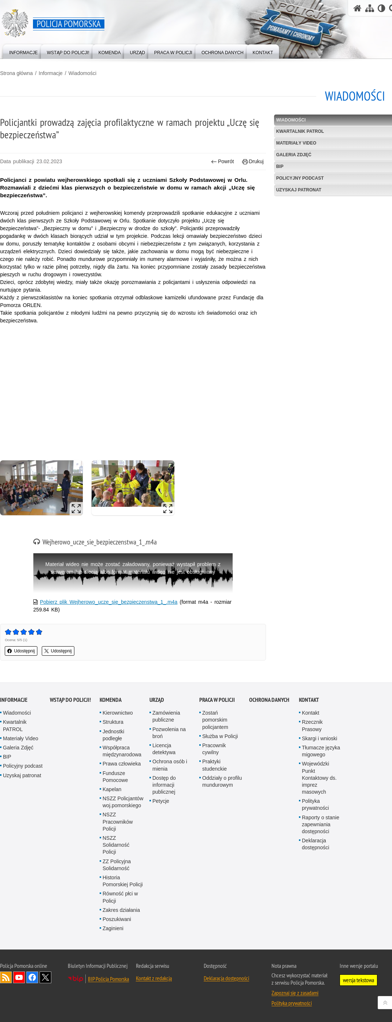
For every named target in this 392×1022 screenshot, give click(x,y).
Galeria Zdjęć (18, 747)
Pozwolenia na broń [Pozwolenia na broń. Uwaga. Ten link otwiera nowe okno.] (169, 732)
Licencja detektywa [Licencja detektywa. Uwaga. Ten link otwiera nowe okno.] (163, 748)
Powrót (222, 161)
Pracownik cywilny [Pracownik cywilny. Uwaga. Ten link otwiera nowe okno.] (214, 748)
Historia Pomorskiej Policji (123, 881)
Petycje (160, 801)
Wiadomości (82, 73)
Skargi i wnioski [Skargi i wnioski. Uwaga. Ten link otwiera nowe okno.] (319, 738)
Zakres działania (121, 910)
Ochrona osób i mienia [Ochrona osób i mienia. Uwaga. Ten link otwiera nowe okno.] (169, 765)
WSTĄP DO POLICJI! (70, 700)
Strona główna (16, 73)
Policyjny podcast (22, 766)
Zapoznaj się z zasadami (294, 992)
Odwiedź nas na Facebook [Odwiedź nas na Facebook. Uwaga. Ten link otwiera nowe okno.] (32, 977)
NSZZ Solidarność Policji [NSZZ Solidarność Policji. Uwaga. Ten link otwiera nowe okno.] (116, 845)
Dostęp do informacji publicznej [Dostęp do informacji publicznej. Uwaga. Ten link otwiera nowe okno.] (164, 785)
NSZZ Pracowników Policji (118, 821)
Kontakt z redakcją (154, 978)
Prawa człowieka (122, 764)
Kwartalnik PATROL (15, 725)
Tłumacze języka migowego (321, 751)
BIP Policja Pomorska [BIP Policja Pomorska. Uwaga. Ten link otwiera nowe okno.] (108, 978)
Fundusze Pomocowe (115, 776)
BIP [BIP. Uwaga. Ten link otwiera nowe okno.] (7, 757)
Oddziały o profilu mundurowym (222, 781)
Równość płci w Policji (120, 897)
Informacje (50, 73)
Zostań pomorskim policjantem (215, 720)
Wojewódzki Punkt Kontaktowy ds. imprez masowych (319, 778)
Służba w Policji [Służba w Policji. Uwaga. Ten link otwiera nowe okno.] (220, 736)
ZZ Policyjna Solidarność (117, 864)
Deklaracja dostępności (315, 844)
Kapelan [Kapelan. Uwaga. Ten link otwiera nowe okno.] (112, 789)
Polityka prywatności (315, 804)
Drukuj (253, 161)
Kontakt (309, 700)
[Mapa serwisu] (369, 8)
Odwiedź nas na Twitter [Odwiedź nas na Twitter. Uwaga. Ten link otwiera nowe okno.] (45, 977)
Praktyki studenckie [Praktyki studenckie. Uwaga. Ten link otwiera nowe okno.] (214, 765)
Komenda (111, 700)
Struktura (113, 722)
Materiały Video (20, 738)
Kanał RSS (6, 977)
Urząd (156, 700)
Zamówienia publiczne (166, 716)
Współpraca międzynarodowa (122, 751)
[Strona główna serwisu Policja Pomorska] (358, 8)
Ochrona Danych (269, 700)
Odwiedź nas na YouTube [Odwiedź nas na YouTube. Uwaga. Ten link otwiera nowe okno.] (19, 977)
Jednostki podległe (113, 734)
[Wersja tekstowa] (381, 8)
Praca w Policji (217, 700)
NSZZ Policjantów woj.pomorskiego (123, 801)
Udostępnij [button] (21, 651)
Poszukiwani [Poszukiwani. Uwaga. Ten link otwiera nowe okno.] (117, 919)
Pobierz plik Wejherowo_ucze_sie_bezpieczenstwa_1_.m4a (108, 602)
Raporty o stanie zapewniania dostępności (320, 824)
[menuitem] (23, 51)
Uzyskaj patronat (22, 775)
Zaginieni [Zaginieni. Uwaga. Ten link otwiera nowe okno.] (113, 928)
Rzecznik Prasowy (312, 725)
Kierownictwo (118, 713)
